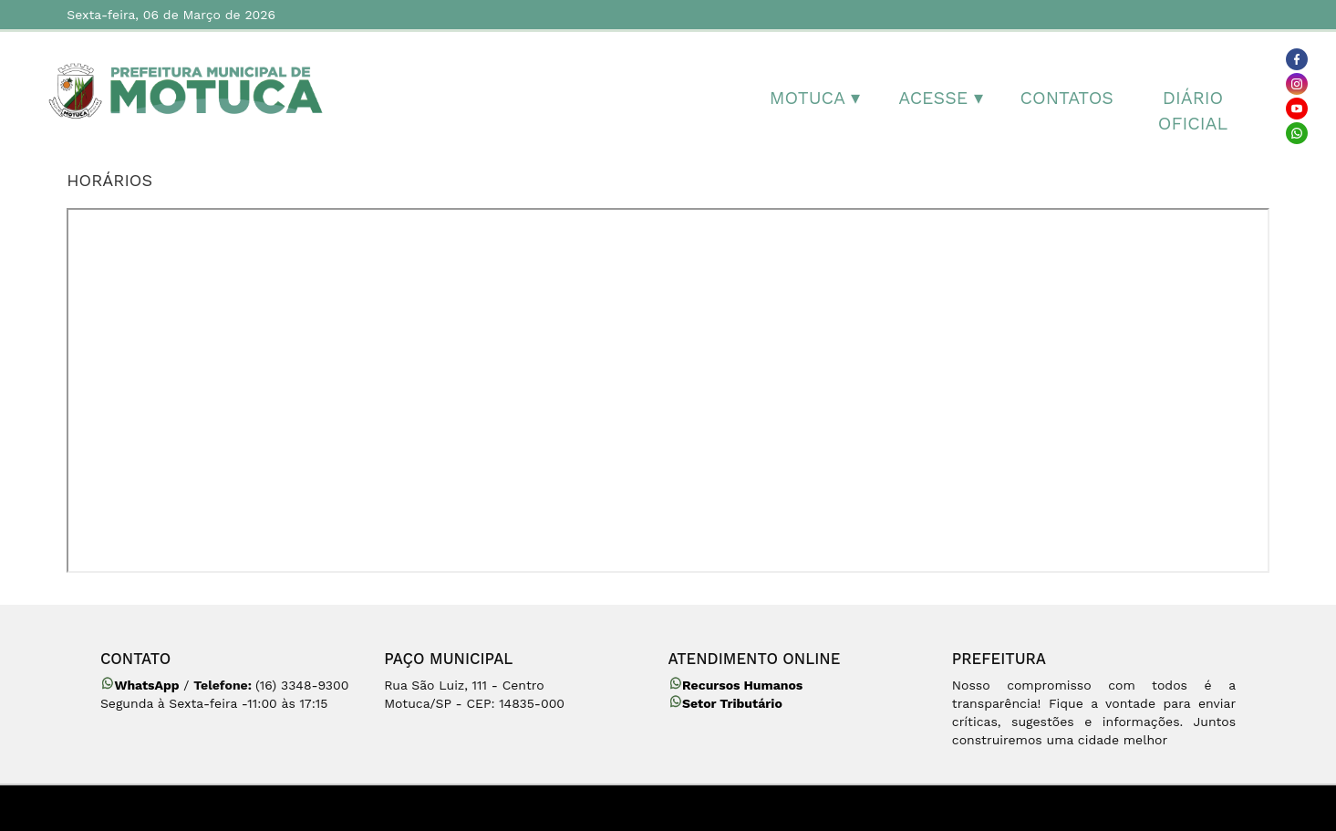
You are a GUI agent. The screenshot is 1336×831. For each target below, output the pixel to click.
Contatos (1066, 98)
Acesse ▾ (940, 98)
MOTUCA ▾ (815, 98)
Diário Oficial (1192, 111)
